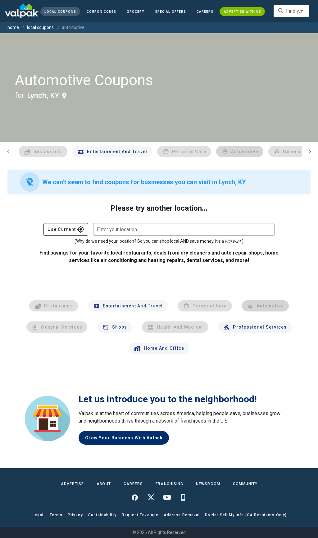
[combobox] (291, 11)
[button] (170, 11)
